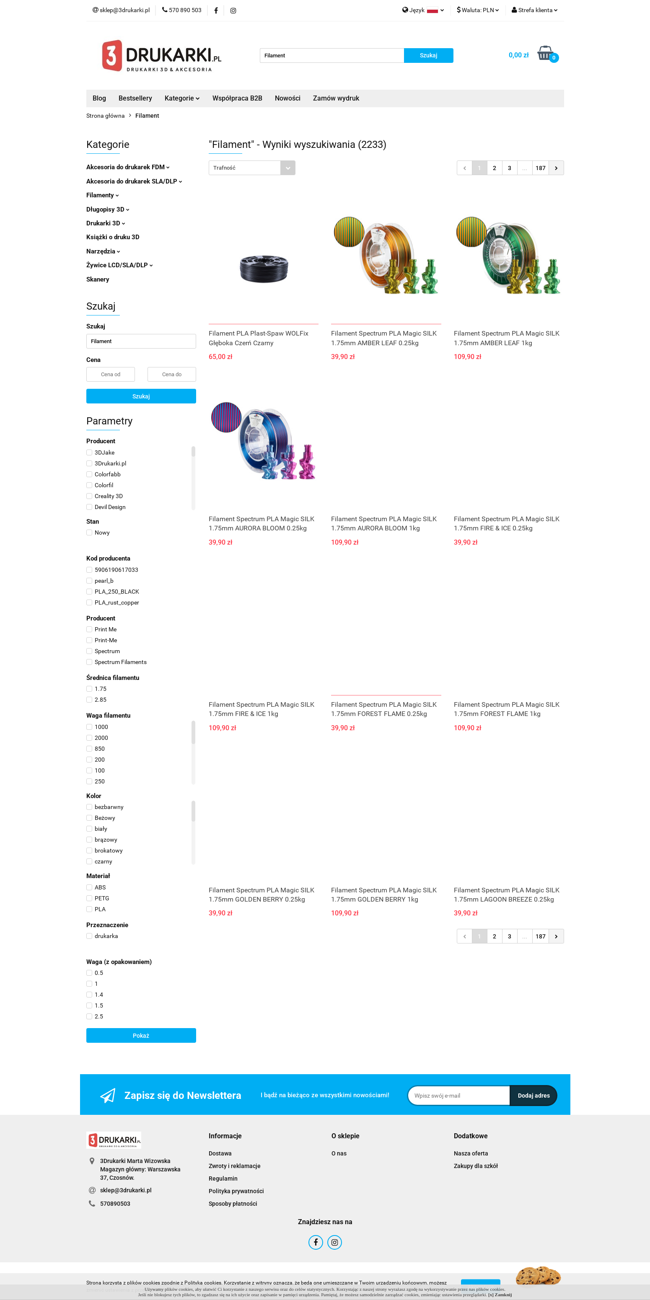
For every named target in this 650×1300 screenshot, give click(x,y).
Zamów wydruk (336, 98)
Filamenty (102, 195)
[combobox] (252, 167)
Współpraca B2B (237, 98)
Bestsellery (135, 98)
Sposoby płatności (233, 1203)
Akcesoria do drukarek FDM (128, 167)
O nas (339, 1153)
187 (541, 168)
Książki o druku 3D (113, 237)
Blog (99, 98)
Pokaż (141, 1035)
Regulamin (223, 1178)
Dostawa (220, 1153)
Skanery (97, 279)
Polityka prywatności (236, 1191)
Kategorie (182, 98)
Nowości (287, 98)
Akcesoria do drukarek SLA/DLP (134, 181)
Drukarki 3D (105, 223)
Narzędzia (103, 251)
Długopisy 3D (107, 209)
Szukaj (141, 396)
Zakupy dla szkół (476, 1166)
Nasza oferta (471, 1153)
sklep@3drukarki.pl (126, 1190)
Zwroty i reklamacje (235, 1166)
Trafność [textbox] (224, 168)
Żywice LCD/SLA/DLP (119, 265)
